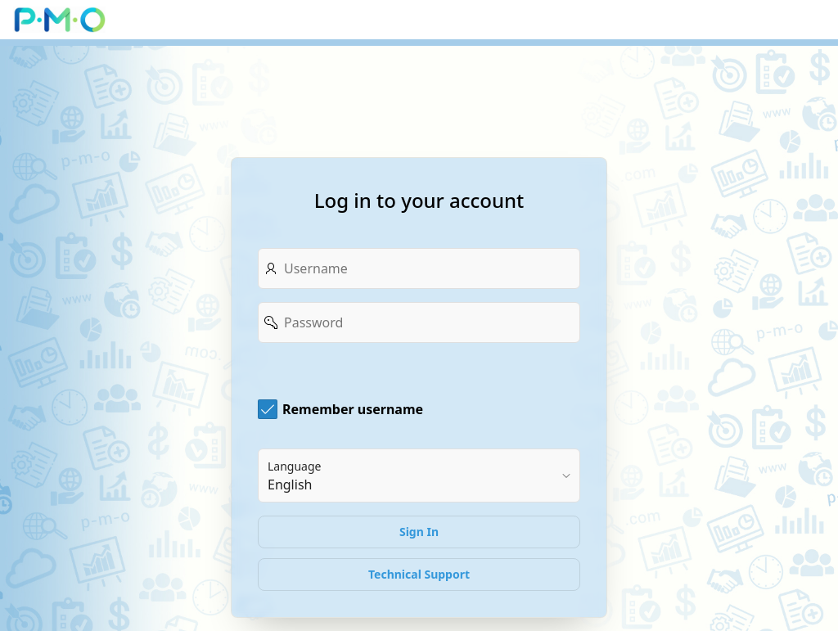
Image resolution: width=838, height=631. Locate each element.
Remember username (352, 409)
